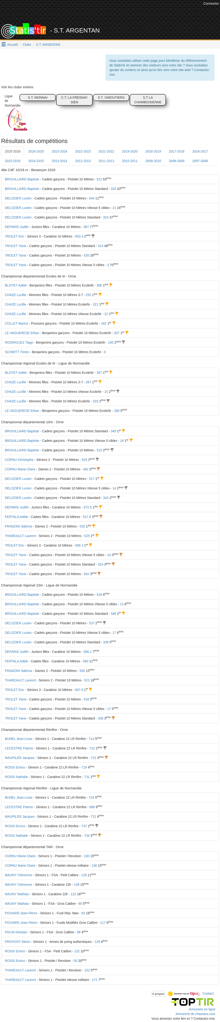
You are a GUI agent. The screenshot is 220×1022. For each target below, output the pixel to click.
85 (80, 903)
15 (106, 392)
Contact (208, 993)
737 (84, 826)
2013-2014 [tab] (59, 161)
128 (84, 875)
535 (86, 255)
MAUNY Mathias (17, 894)
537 (91, 623)
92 (83, 913)
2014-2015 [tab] (36, 161)
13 (122, 604)
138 (76, 884)
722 (92, 748)
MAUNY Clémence (18, 875)
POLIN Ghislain (16, 932)
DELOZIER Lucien (18, 198)
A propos (158, 994)
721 (93, 758)
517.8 (87, 517)
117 (103, 922)
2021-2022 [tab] (106, 151)
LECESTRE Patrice (19, 748)
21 (114, 208)
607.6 (79, 690)
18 (122, 441)
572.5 (88, 507)
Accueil (12, 44)
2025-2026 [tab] (12, 151)
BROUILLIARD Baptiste (22, 179)
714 (91, 739)
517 (91, 479)
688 (92, 807)
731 (87, 777)
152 (87, 970)
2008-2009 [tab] (176, 161)
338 (100, 718)
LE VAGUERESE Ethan (22, 333)
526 (86, 699)
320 (113, 189)
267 (88, 382)
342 (103, 323)
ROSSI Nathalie (16, 777)
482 (85, 469)
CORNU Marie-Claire (20, 469)
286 (117, 411)
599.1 (79, 545)
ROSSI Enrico (15, 767)
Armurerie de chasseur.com (195, 1014)
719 (84, 767)
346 (113, 613)
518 (99, 594)
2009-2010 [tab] (153, 161)
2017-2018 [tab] (176, 151)
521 (99, 179)
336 (105, 642)
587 (86, 227)
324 (105, 217)
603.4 (79, 236)
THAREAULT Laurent (20, 536)
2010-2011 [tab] (130, 161)
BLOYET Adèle (16, 285)
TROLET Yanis (15, 246)
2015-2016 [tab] (12, 161)
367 (99, 372)
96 (79, 932)
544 (91, 198)
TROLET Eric (14, 236)
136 (94, 865)
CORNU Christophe (19, 460)
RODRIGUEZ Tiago (19, 342)
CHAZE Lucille (15, 295)
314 (100, 246)
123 (73, 894)
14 (114, 488)
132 (77, 951)
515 (99, 450)
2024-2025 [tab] (36, 151)
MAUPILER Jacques (20, 758)
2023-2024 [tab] (59, 151)
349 (113, 431)
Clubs (27, 44)
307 (117, 333)
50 (75, 961)
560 (85, 661)
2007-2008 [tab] (200, 161)
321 (95, 304)
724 (91, 797)
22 (106, 314)
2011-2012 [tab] (106, 161)
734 (87, 835)
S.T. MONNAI (37, 97)
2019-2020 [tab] (130, 151)
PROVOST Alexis (17, 942)
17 (114, 633)
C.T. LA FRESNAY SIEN (74, 100)
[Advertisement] (117, 11)
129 (97, 942)
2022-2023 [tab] (83, 151)
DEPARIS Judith (17, 227)
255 (88, 295)
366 (99, 285)
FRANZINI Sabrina (18, 526)
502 (86, 574)
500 (82, 671)
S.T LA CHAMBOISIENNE (148, 100)
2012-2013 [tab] (83, 161)
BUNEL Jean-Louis (18, 739)
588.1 (88, 652)
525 (84, 460)
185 (110, 342)
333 (95, 401)
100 (86, 856)
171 (94, 980)
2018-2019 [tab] (153, 151)
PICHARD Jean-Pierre (21, 913)
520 (82, 526)
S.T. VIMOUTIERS (111, 97)
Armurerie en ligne (202, 1009)
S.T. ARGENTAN (48, 44)
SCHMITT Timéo (17, 352)
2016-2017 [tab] (200, 151)
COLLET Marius (16, 323)
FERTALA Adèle (16, 517)
